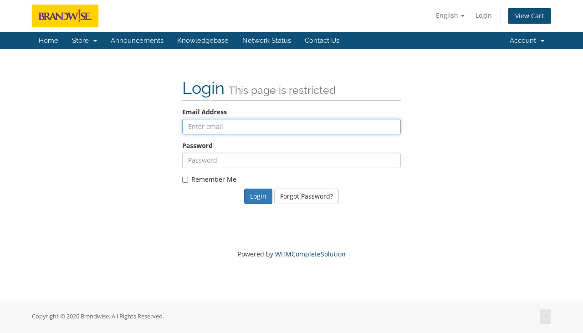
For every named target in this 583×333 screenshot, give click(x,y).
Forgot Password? (306, 196)
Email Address (204, 112)
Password (197, 145)
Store (84, 40)
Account (527, 40)
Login (484, 15)
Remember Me (209, 179)
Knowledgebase (203, 40)
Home (48, 40)
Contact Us (322, 40)
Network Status (266, 40)
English (450, 15)
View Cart (529, 15)
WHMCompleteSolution (310, 254)
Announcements (137, 40)
